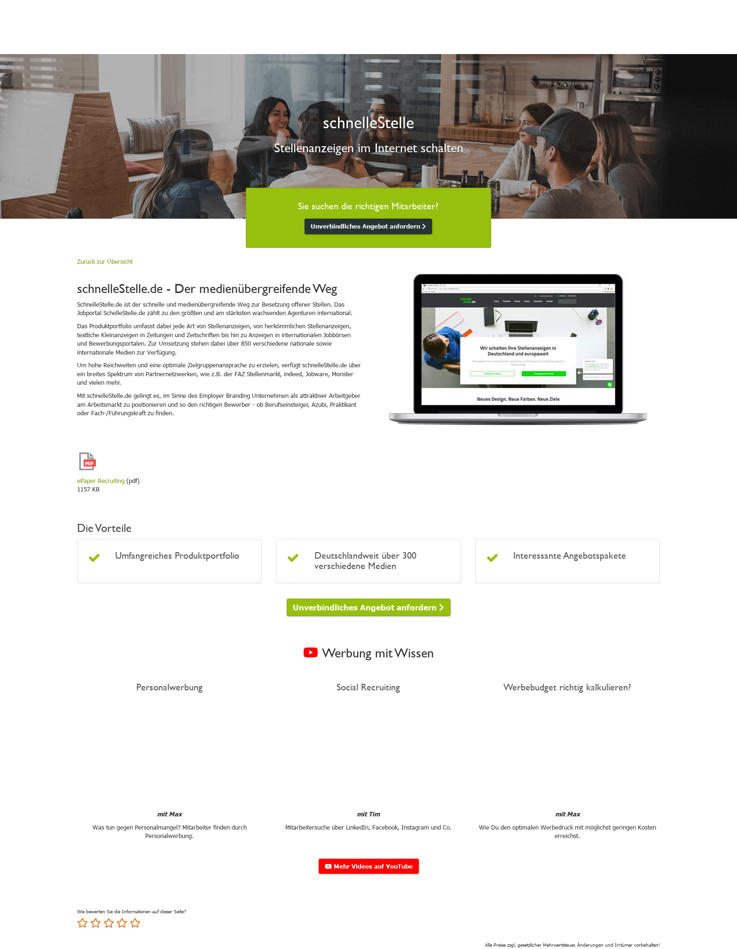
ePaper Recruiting (101, 480)
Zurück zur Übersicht (105, 261)
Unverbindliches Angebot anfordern (368, 226)
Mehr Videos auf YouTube (369, 866)
